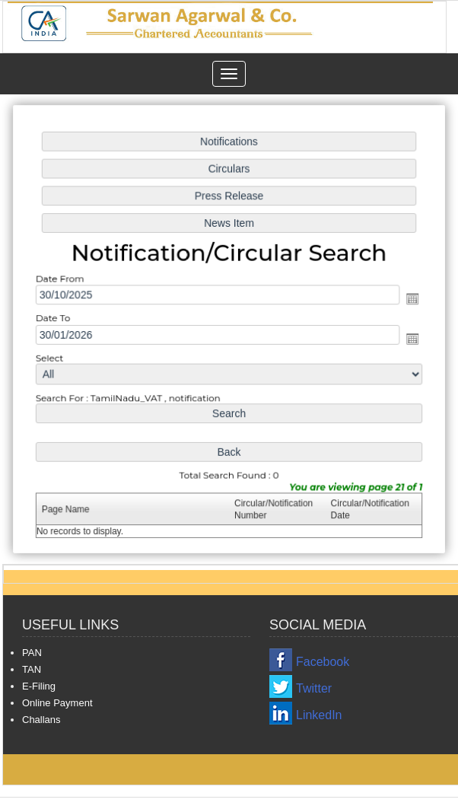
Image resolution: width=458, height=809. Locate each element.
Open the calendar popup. (410, 299)
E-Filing (39, 686)
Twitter (314, 688)
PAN (32, 652)
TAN (31, 669)
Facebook (322, 661)
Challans (41, 719)
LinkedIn (319, 715)
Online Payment (57, 703)
